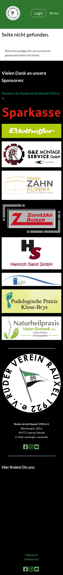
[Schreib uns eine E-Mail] (36, 446)
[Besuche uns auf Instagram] (31, 446)
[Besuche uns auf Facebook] (25, 446)
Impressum (31, 554)
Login (38, 13)
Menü (54, 13)
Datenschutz (31, 559)
